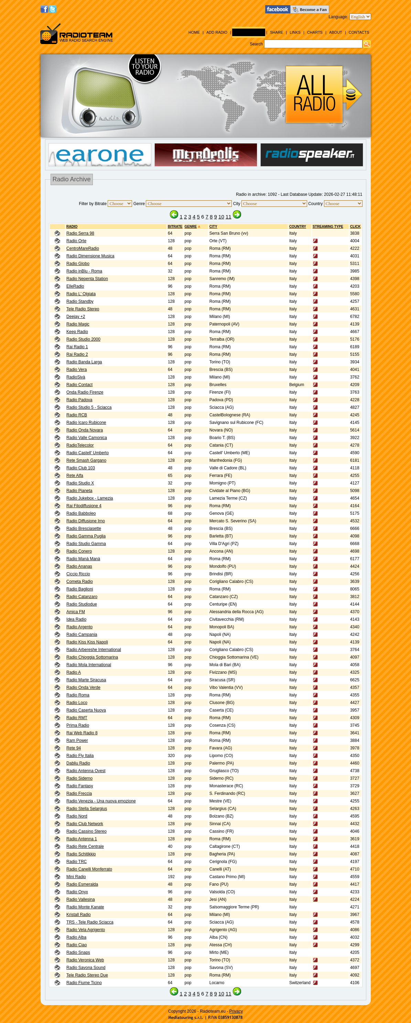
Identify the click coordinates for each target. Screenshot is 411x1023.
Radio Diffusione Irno (85, 521)
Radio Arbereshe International (93, 649)
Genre (191, 226)
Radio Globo (77, 263)
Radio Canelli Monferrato (89, 869)
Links (295, 32)
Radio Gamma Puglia (86, 536)
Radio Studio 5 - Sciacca (88, 407)
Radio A (73, 672)
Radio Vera (76, 369)
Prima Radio (77, 725)
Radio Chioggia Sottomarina (92, 657)
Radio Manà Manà (83, 558)
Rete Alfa (74, 475)
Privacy (236, 1011)
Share (276, 32)
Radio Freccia (79, 793)
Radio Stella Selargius (86, 808)
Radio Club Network (84, 823)
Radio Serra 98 (80, 233)
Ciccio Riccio (78, 574)
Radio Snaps (78, 952)
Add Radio (216, 32)
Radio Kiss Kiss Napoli (87, 642)
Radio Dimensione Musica (90, 256)
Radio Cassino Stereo (86, 831)
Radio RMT (76, 717)
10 (221, 217)
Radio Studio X (80, 483)
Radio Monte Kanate (85, 907)
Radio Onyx (77, 891)
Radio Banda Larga (84, 362)
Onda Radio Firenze (84, 392)
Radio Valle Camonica (86, 437)
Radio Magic (77, 324)
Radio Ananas (79, 566)
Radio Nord (76, 816)
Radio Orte (76, 240)
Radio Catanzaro (81, 596)
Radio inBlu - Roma (84, 271)
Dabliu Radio (78, 763)
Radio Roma (77, 695)
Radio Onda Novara (84, 430)
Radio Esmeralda (82, 884)
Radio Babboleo (81, 513)
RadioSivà (75, 377)
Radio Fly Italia (80, 755)
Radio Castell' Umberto (87, 452)
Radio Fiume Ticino (84, 982)
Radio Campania (81, 634)
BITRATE (175, 226)
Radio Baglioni (79, 589)
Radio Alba (76, 937)
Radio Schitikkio (81, 854)
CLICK (355, 226)
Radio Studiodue (81, 604)
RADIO (71, 226)
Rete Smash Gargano (86, 460)
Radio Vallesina (80, 899)
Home (194, 32)
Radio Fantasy (79, 786)
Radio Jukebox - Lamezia (89, 498)
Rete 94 (73, 748)
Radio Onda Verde (83, 687)
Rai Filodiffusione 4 (83, 505)
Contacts (359, 32)
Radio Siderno (79, 778)
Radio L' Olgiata (81, 293)
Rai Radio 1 (77, 346)
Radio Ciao (76, 944)
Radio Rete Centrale (85, 846)
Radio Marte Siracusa (86, 680)
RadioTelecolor (80, 445)
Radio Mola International (88, 664)
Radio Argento (79, 627)
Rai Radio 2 (77, 354)
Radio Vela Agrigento (85, 929)
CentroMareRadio (82, 248)
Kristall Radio (78, 914)
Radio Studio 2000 (83, 339)
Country (297, 226)
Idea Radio (76, 619)
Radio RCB (76, 415)
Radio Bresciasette (83, 528)
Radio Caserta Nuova (86, 710)
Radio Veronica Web (85, 960)
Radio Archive (248, 32)
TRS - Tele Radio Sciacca (89, 922)
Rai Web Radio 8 (82, 733)
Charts (315, 32)
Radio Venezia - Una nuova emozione (101, 801)
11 (228, 217)
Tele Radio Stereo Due (87, 975)
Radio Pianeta (79, 490)
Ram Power (77, 740)
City (213, 226)
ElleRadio (75, 286)
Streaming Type (328, 226)
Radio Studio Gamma (86, 543)
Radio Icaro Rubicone (86, 422)
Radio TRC (76, 861)
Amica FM (75, 611)
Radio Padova (79, 399)
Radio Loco (76, 702)
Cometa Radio (79, 581)
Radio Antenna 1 (81, 838)
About (335, 32)
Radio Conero (79, 551)
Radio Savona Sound (85, 967)
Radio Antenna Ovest (85, 770)
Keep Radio (77, 331)
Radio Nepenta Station (87, 278)
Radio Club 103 (80, 468)
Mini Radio (76, 876)
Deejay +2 (75, 316)
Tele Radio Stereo (82, 309)
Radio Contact (79, 384)
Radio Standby (80, 301)
